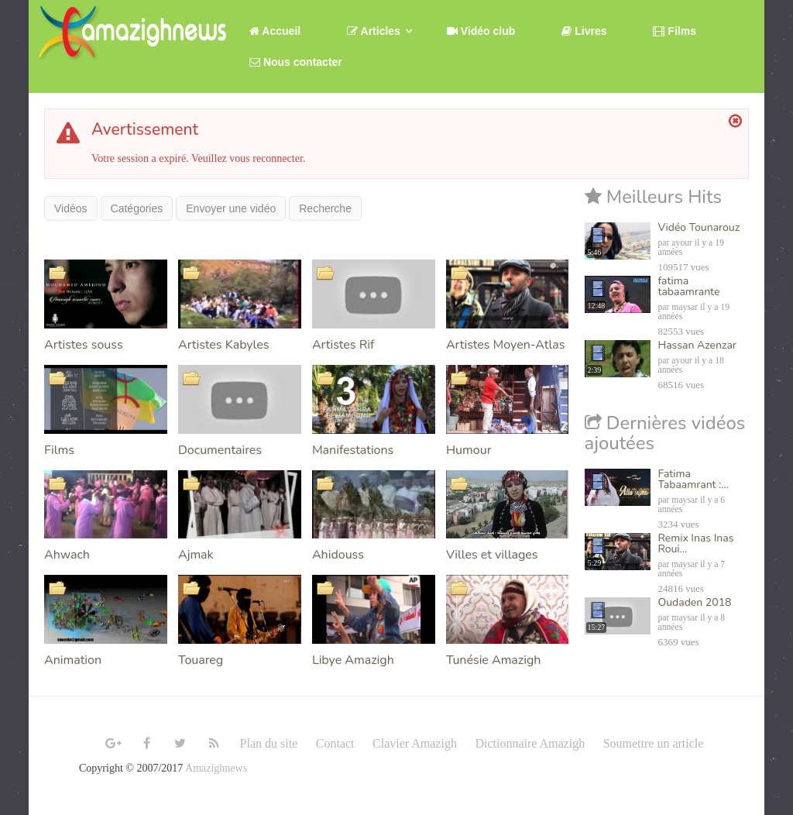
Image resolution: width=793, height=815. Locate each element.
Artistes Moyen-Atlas (505, 344)
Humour (468, 450)
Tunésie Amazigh (493, 660)
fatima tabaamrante (689, 286)
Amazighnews (216, 768)
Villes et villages (492, 554)
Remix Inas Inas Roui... (696, 543)
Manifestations (352, 450)
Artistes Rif (343, 344)
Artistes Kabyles (223, 344)
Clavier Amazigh (414, 743)
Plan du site (269, 743)
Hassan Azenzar (697, 345)
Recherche (325, 208)
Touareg (200, 660)
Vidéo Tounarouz (699, 227)
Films (59, 450)
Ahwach (67, 554)
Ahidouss (338, 554)
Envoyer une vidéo (231, 208)
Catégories (137, 208)
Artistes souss (83, 344)
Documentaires (220, 450)
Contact (335, 743)
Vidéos (71, 208)
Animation (72, 660)
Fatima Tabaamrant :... (693, 479)
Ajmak (196, 554)
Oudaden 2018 (695, 602)
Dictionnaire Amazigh (530, 743)
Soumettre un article (653, 743)
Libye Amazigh (353, 660)
